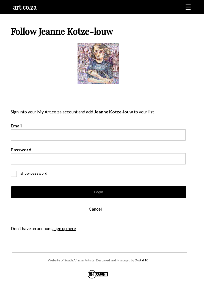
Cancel (95, 208)
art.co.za (25, 7)
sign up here (65, 228)
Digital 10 (141, 260)
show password (31, 173)
